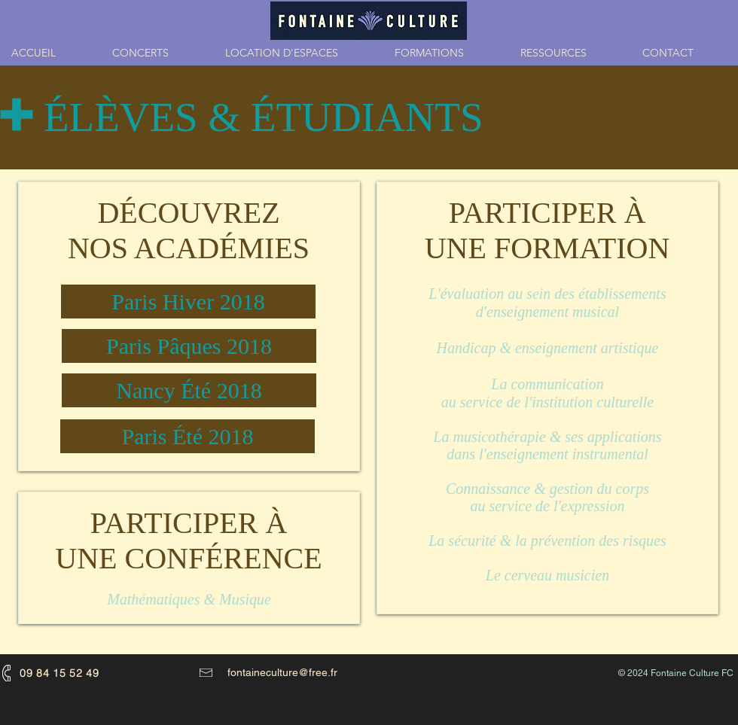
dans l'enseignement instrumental (547, 454)
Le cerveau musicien (547, 575)
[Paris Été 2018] (187, 436)
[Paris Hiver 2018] (188, 301)
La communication (547, 384)
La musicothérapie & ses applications (547, 436)
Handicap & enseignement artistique (548, 348)
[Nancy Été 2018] (189, 390)
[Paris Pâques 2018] (189, 346)
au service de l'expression (547, 506)
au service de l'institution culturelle (547, 402)
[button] (446, 52)
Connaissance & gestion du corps (547, 488)
